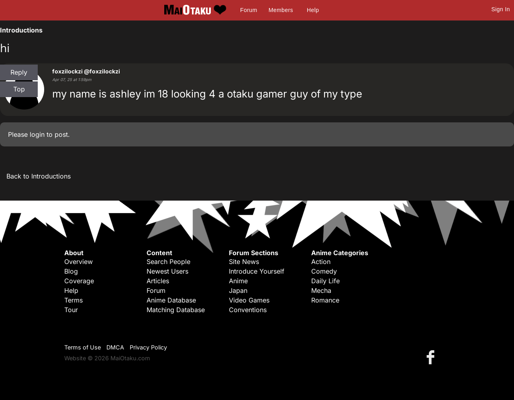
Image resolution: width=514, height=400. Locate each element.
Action (320, 262)
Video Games (249, 300)
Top (19, 89)
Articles (158, 281)
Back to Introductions (38, 176)
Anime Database (171, 300)
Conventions (248, 310)
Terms (73, 300)
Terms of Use (82, 347)
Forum (248, 10)
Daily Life (325, 281)
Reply (18, 72)
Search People (168, 262)
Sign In (501, 9)
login (37, 134)
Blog (71, 271)
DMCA (115, 347)
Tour (71, 310)
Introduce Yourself (256, 271)
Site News (244, 262)
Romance (325, 300)
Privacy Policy (148, 347)
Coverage (79, 281)
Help (313, 10)
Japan (238, 290)
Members (281, 10)
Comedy (324, 271)
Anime (238, 281)
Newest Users (167, 271)
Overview (78, 262)
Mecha (321, 290)
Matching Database (176, 310)
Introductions (21, 30)
